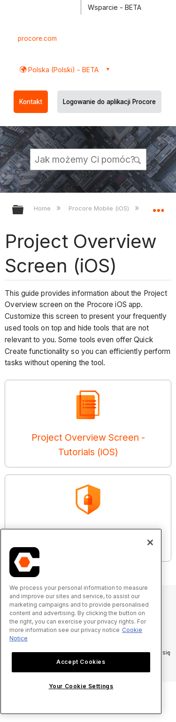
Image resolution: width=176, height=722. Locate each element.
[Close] (150, 542)
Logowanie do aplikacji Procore (109, 101)
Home (43, 208)
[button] (137, 159)
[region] (81, 621)
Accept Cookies (80, 661)
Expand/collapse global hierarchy (23, 210)
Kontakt (30, 101)
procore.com (37, 38)
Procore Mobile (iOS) (100, 208)
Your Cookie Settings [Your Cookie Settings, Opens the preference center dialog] (81, 686)
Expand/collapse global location (158, 206)
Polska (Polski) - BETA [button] (62, 70)
